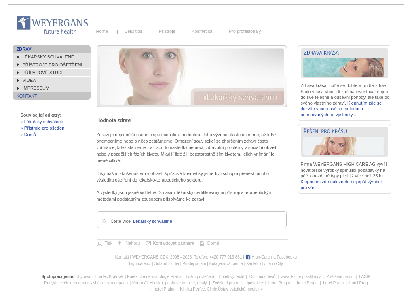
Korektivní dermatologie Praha (154, 276)
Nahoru (132, 243)
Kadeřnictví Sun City (264, 263)
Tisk (109, 243)
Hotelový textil (231, 276)
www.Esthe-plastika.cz (301, 276)
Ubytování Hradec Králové (99, 276)
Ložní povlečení (200, 276)
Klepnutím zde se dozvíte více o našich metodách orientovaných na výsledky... (341, 108)
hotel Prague (280, 283)
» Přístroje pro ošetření (43, 128)
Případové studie (44, 72)
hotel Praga (307, 283)
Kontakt (27, 96)
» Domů (28, 134)
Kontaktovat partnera (173, 243)
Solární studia (166, 263)
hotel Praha (333, 283)
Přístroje (168, 31)
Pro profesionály (243, 31)
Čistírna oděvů (262, 276)
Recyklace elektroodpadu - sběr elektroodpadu (86, 283)
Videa (29, 80)
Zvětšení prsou (340, 276)
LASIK (364, 276)
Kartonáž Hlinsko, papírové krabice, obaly (169, 283)
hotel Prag (358, 283)
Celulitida (135, 31)
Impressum (36, 87)
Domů (213, 243)
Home (104, 31)
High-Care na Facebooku (274, 257)
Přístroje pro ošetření (52, 64)
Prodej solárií (194, 263)
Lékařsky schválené (48, 56)
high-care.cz (140, 263)
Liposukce (254, 283)
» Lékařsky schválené (42, 121)
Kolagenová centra (226, 263)
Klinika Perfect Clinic (198, 289)
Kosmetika (203, 31)
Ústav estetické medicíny (240, 289)
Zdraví (25, 49)
